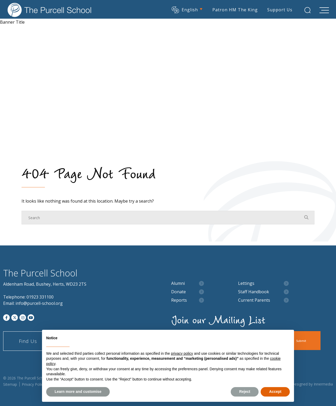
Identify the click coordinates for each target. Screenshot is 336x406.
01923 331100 (40, 297)
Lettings (246, 283)
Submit (306, 341)
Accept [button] (275, 391)
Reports (179, 300)
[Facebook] (6, 317)
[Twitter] (14, 317)
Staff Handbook (253, 291)
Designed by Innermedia (312, 384)
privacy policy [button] (182, 353)
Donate (178, 291)
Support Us (278, 9)
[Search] (163, 218)
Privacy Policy (33, 384)
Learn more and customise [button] (78, 391)
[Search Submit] (306, 10)
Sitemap (10, 384)
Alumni (178, 283)
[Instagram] (22, 317)
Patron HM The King (233, 9)
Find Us (28, 341)
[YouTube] (31, 317)
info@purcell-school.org (39, 303)
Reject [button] (244, 391)
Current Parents (254, 300)
